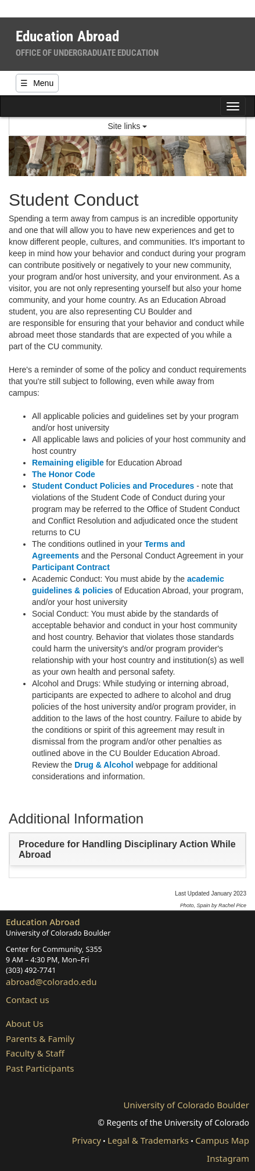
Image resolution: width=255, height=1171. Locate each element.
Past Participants (40, 1068)
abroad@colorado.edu (51, 981)
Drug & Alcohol (104, 764)
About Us (25, 1023)
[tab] (127, 849)
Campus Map (222, 1140)
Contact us (27, 999)
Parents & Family (40, 1038)
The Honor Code (63, 474)
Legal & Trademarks (148, 1140)
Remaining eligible (68, 462)
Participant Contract (71, 567)
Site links (128, 126)
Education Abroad (43, 922)
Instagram (228, 1158)
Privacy (86, 1140)
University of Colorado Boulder (186, 1105)
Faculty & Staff (35, 1053)
